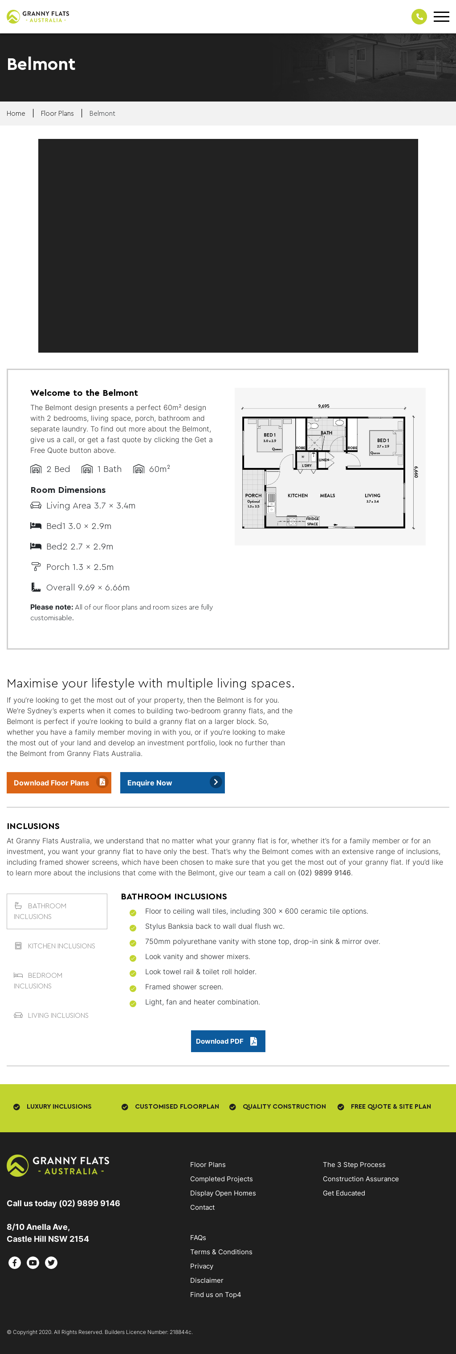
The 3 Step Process (354, 1164)
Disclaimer (207, 1280)
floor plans (57, 113)
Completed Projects (221, 1179)
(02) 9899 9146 (324, 872)
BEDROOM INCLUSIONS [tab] (38, 981)
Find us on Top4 (215, 1294)
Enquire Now (149, 782)
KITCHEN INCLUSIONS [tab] (54, 946)
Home (16, 113)
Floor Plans (208, 1164)
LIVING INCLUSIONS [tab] (51, 1015)
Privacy (201, 1266)
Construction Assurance (361, 1179)
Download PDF (226, 1041)
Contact (202, 1207)
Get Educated (344, 1193)
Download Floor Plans (51, 782)
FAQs (198, 1237)
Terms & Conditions (221, 1252)
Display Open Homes (223, 1193)
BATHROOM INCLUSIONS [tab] (40, 911)
